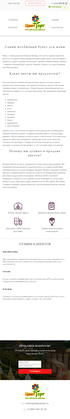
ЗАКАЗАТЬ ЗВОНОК (35, 3)
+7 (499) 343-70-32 (35, 409)
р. (65, 7)
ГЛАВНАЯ (13, 20)
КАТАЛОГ (13, 28)
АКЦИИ (55, 20)
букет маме (15, 131)
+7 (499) (59, 3)
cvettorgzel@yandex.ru (35, 403)
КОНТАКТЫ (57, 28)
